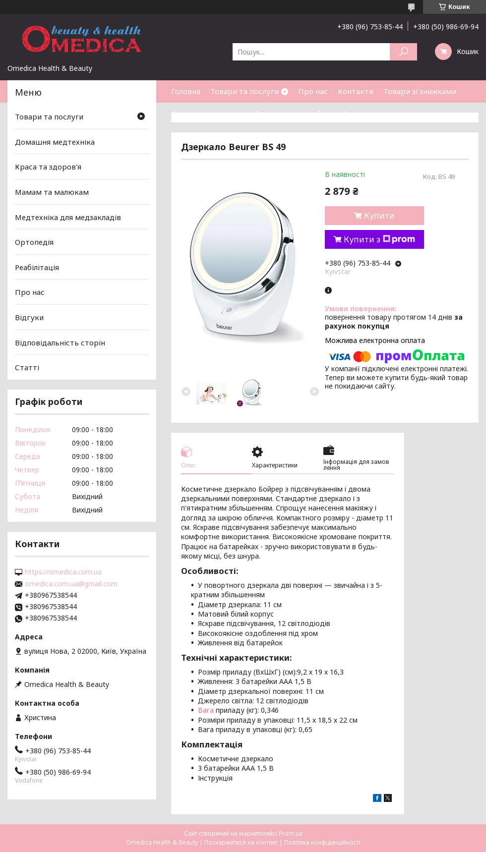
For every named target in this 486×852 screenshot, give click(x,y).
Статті (355, 113)
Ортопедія (34, 242)
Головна (185, 91)
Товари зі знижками (419, 91)
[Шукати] (403, 51)
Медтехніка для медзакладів (68, 217)
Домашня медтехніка (55, 142)
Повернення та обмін (293, 113)
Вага (206, 710)
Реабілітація (37, 267)
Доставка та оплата (207, 113)
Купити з (379, 239)
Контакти (355, 91)
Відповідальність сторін (60, 342)
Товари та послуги (244, 91)
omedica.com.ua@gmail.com (71, 583)
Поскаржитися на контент (241, 842)
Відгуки (29, 317)
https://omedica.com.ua (63, 572)
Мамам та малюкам (52, 192)
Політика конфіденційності (322, 842)
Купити (379, 215)
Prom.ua (291, 833)
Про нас (313, 91)
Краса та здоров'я (48, 166)
